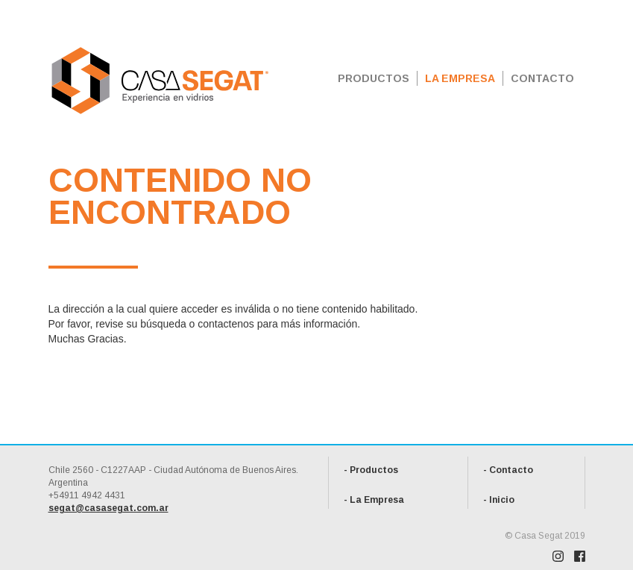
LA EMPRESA (460, 78)
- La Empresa (374, 500)
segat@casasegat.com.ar (108, 508)
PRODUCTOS (373, 78)
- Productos (371, 470)
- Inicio (498, 500)
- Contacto (508, 470)
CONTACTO (542, 78)
